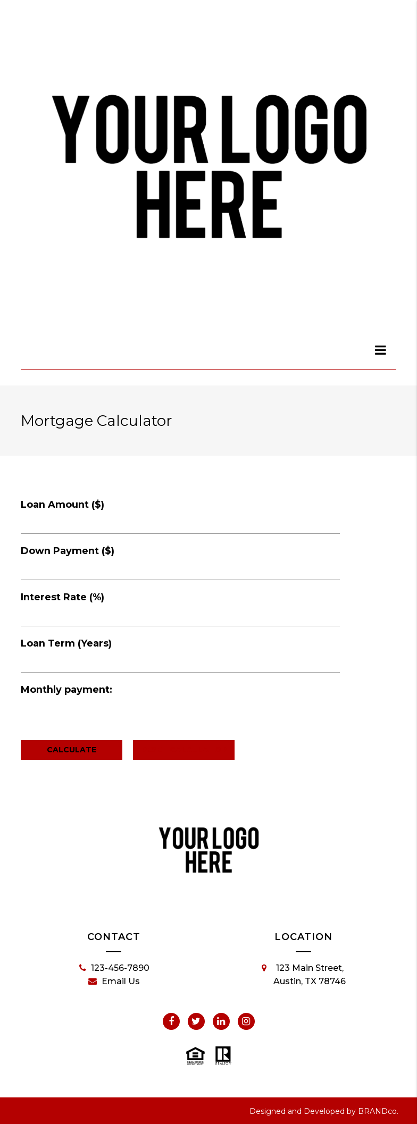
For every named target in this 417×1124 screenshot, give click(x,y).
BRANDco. (378, 1111)
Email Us (114, 981)
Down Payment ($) (67, 551)
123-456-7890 (114, 968)
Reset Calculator (184, 749)
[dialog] (381, 350)
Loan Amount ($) (62, 504)
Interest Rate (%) (62, 597)
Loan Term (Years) (66, 643)
